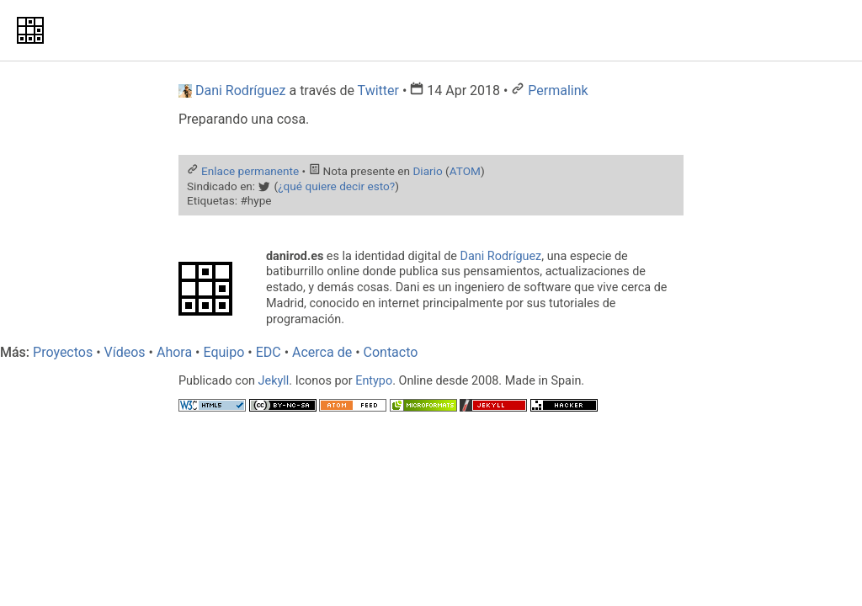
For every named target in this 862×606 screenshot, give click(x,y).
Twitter (378, 90)
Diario (427, 171)
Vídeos (125, 352)
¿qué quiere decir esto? (336, 186)
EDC (268, 352)
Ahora (174, 352)
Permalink (558, 90)
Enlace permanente (250, 171)
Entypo (373, 381)
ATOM (465, 171)
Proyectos (63, 352)
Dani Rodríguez (501, 256)
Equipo (223, 352)
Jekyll (274, 381)
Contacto (391, 352)
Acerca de (322, 352)
